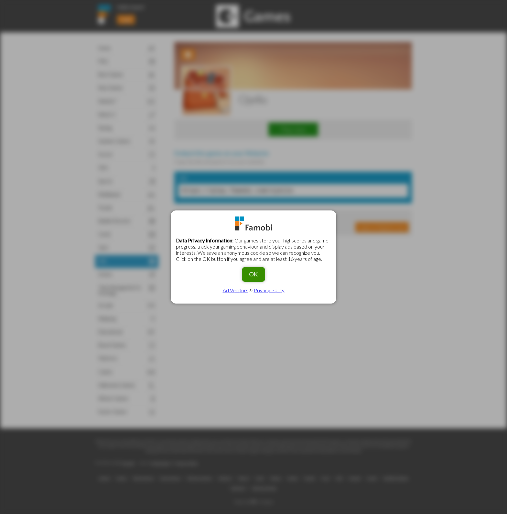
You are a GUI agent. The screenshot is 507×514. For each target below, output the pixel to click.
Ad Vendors (235, 290)
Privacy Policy (269, 290)
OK (253, 274)
